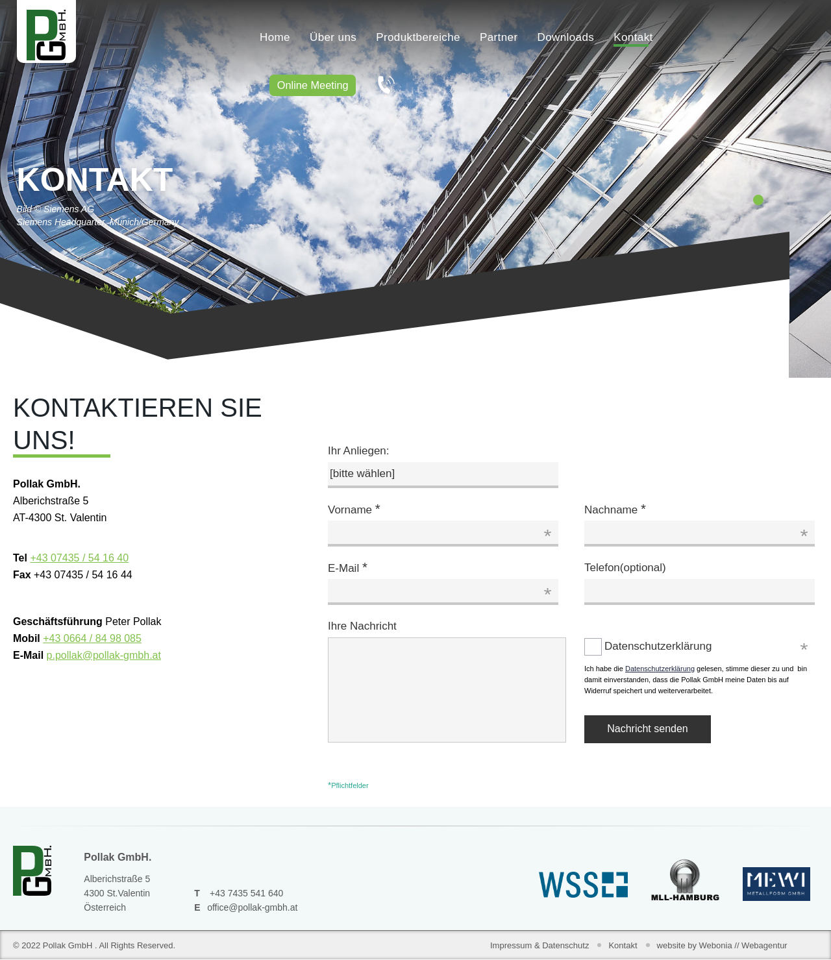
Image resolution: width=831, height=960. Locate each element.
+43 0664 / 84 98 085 (92, 638)
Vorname (354, 509)
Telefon (625, 567)
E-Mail (347, 567)
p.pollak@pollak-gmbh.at (104, 655)
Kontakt (622, 945)
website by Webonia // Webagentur (722, 945)
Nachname (615, 509)
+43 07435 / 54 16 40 (79, 557)
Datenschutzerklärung (594, 646)
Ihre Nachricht (362, 626)
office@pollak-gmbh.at (252, 907)
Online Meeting (316, 86)
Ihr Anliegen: (359, 451)
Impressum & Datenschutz (539, 945)
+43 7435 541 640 (246, 893)
